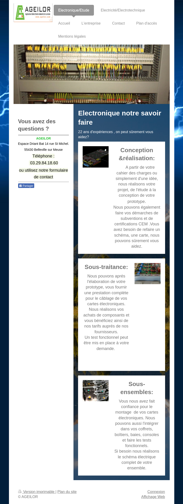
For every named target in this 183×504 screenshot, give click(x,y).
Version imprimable (37, 492)
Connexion (156, 492)
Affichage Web (153, 497)
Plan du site (67, 492)
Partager (26, 186)
